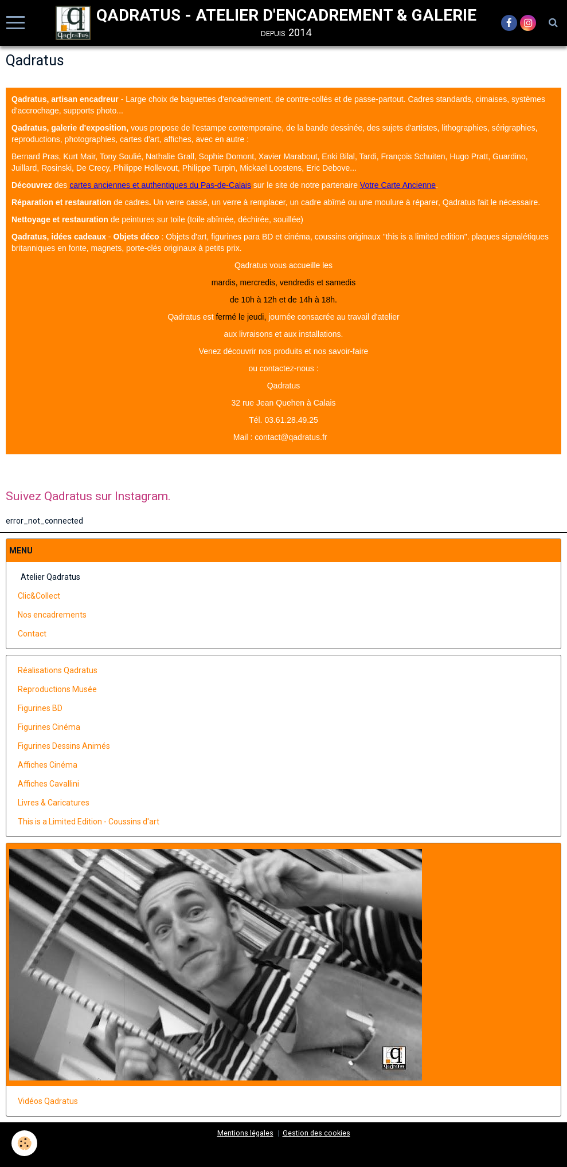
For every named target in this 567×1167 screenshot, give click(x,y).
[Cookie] (24, 1143)
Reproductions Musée (57, 689)
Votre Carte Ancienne (398, 185)
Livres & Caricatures (53, 802)
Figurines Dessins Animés (64, 746)
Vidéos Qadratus (48, 1101)
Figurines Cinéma (49, 727)
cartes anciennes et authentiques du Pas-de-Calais (160, 185)
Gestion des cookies (316, 1133)
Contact (32, 633)
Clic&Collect (39, 595)
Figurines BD (40, 708)
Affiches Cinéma (47, 764)
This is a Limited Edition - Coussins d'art (88, 821)
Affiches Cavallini (48, 783)
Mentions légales (245, 1133)
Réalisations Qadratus (57, 670)
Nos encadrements (52, 614)
